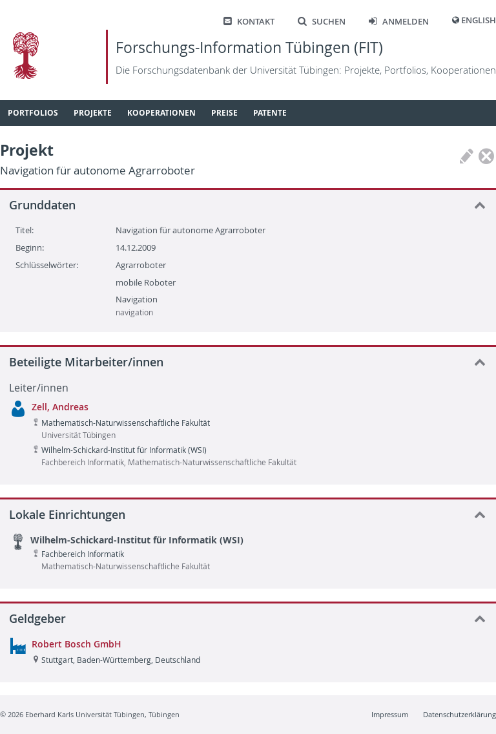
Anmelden (399, 21)
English (478, 20)
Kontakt (248, 21)
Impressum (389, 714)
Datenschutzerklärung (459, 714)
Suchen (322, 21)
